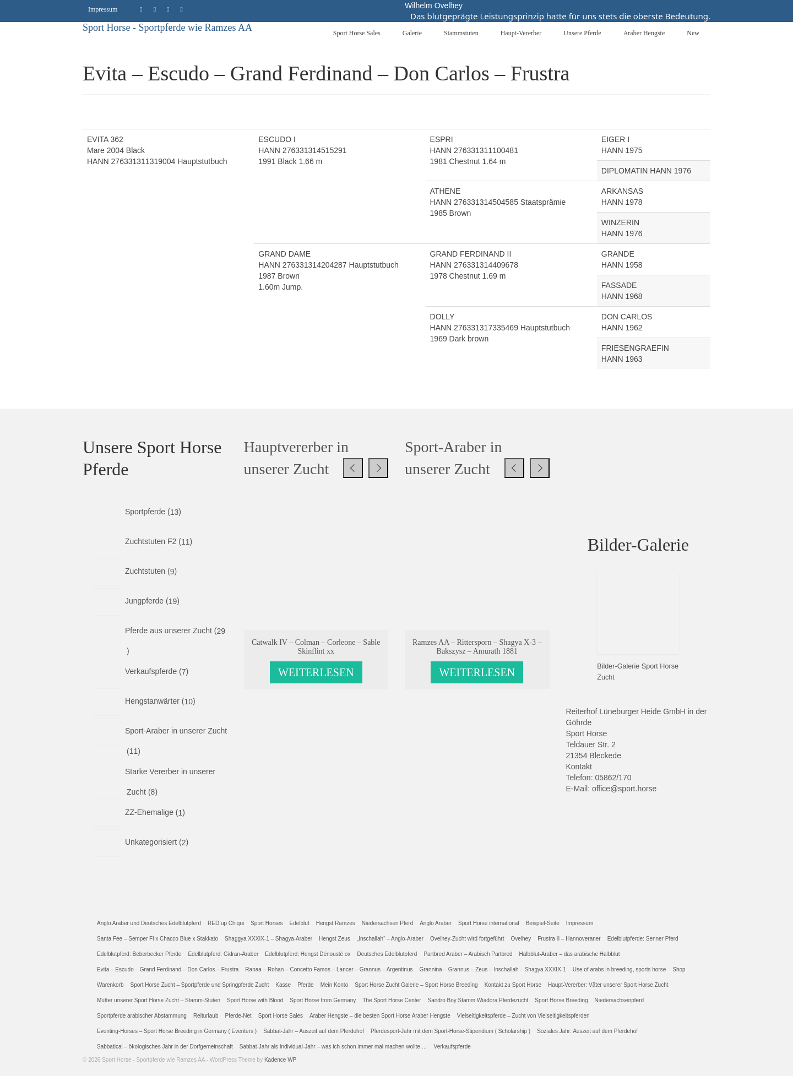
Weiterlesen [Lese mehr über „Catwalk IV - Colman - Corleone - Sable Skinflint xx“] (316, 670)
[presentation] (353, 465)
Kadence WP (280, 1057)
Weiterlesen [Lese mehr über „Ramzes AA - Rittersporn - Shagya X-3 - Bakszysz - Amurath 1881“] (477, 670)
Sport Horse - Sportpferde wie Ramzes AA (167, 24)
